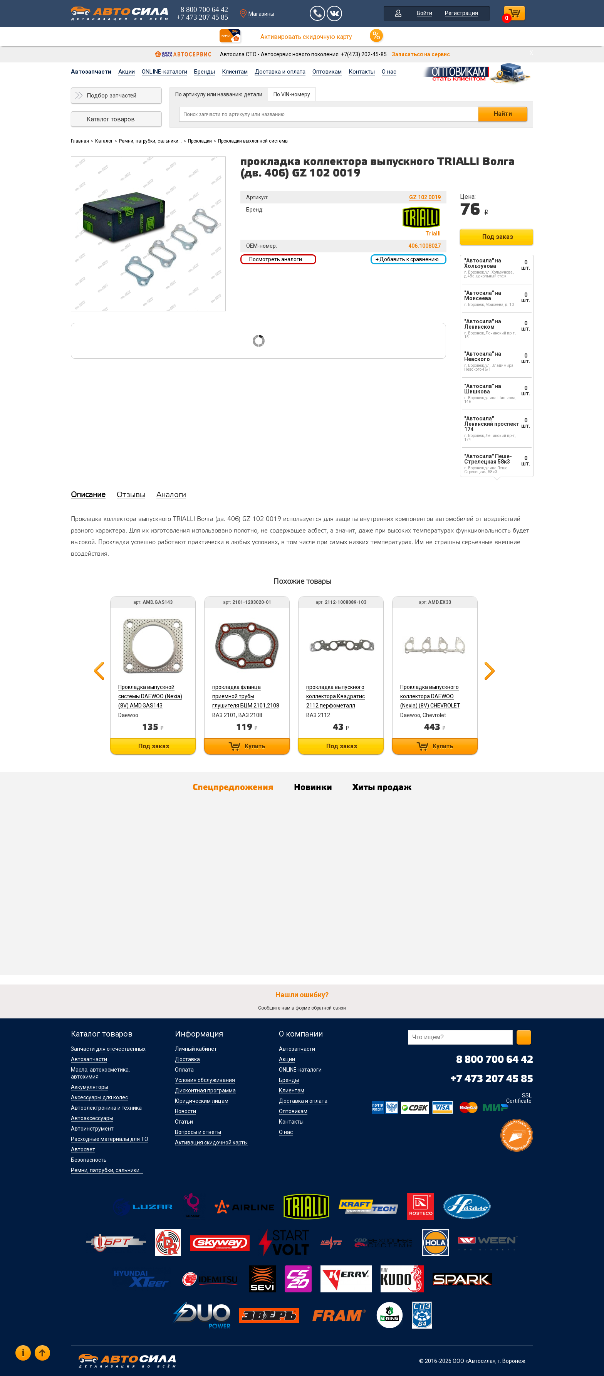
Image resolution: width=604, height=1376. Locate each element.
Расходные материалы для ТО (109, 1139)
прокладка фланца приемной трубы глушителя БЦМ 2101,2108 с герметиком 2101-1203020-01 (245, 705)
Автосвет (83, 1149)
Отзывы (131, 495)
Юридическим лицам (201, 1101)
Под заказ (497, 236)
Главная (80, 141)
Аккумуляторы (89, 1087)
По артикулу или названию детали (218, 94)
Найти (503, 114)
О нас (389, 71)
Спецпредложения (233, 787)
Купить (255, 746)
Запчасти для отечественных (108, 1049)
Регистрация (461, 13)
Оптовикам (327, 71)
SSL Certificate (519, 1098)
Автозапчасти (91, 71)
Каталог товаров (111, 119)
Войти (424, 13)
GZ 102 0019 (425, 197)
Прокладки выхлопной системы (253, 141)
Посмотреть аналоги (275, 259)
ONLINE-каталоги (164, 71)
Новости (185, 1111)
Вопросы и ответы (198, 1132)
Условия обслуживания (205, 1080)
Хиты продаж (381, 787)
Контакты (362, 71)
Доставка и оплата (280, 71)
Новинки (313, 787)
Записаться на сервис (421, 54)
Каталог (104, 141)
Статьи (184, 1122)
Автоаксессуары (92, 1118)
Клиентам (235, 71)
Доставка (187, 1059)
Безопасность (89, 1160)
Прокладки (200, 141)
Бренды (204, 71)
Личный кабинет (196, 1049)
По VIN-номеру (291, 94)
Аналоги (171, 495)
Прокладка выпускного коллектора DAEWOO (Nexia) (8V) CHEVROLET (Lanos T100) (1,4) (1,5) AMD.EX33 (430, 705)
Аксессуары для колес (99, 1097)
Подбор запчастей (111, 95)
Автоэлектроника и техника (106, 1108)
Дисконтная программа (205, 1090)
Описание (88, 495)
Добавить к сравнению (407, 259)
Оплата (184, 1070)
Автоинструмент (92, 1129)
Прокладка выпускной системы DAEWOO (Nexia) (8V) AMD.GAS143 (150, 696)
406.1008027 (424, 246)
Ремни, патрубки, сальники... (150, 141)
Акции (126, 71)
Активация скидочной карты (211, 1142)
